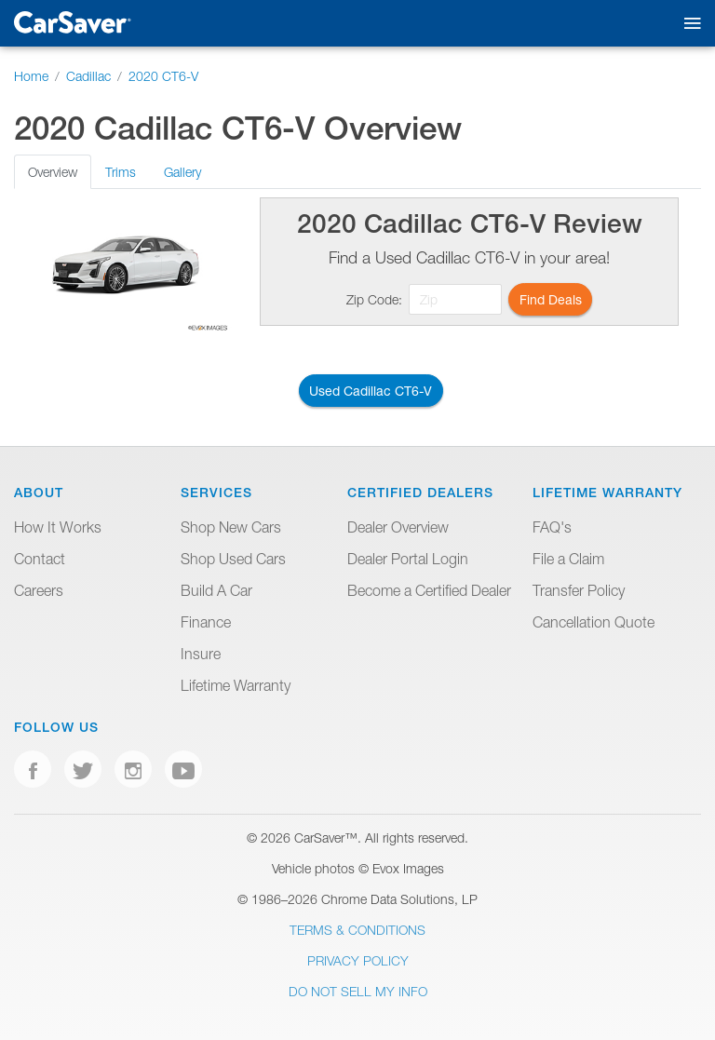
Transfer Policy (579, 590)
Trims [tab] (120, 172)
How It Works (57, 527)
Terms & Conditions (357, 930)
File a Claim (568, 558)
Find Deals (550, 299)
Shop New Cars (231, 527)
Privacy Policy (358, 960)
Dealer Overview (398, 527)
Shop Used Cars (233, 558)
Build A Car (216, 590)
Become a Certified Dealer (429, 590)
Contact (39, 558)
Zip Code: (374, 299)
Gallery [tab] (182, 172)
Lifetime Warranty (235, 685)
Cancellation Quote (593, 622)
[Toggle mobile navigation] (688, 23)
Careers (38, 590)
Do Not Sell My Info (358, 991)
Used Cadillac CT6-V (370, 390)
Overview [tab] (52, 172)
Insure (201, 653)
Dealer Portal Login (407, 558)
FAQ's (552, 527)
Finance (206, 622)
